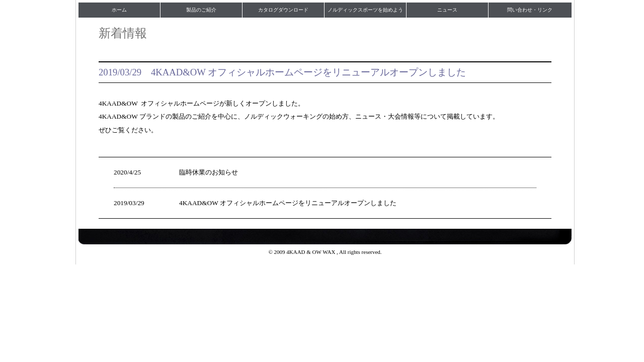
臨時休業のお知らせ (208, 172)
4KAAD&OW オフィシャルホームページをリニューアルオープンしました (287, 203)
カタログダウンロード (283, 10)
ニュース (447, 10)
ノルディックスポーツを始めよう (365, 10)
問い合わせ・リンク (529, 10)
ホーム (119, 10)
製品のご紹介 (201, 10)
